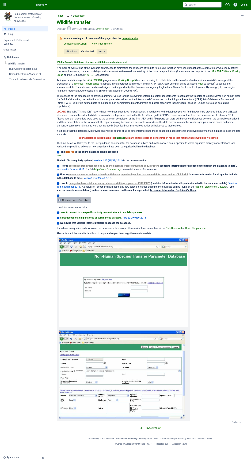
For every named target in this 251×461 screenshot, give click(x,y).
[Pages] (25, 28)
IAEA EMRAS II (94, 80)
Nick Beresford (174, 228)
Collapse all (22, 40)
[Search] (185, 4)
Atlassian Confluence (135, 444)
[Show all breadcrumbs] (68, 15)
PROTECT (89, 75)
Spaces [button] (40, 4)
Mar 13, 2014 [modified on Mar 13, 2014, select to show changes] (103, 29)
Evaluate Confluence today (199, 438)
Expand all (9, 40)
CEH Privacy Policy (150, 428)
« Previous (71, 51)
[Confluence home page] (19, 5)
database (120, 137)
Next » (101, 51)
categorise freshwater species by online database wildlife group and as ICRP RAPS (114, 165)
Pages (60, 15)
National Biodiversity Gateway (211, 186)
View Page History (102, 43)
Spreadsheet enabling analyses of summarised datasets (90, 217)
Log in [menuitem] (244, 4)
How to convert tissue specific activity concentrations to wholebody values (101, 212)
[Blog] (25, 34)
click (200, 83)
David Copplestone (195, 228)
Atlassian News (179, 444)
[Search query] (202, 5)
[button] (4, 4)
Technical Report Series (86, 83)
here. (59, 155)
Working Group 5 (127, 80)
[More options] (242, 15)
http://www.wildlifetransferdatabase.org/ (106, 62)
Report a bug (162, 444)
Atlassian (150, 451)
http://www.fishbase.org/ (107, 169)
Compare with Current (75, 43)
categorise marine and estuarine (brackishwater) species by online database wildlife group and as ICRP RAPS (128, 174)
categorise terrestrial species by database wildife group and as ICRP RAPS (109, 183)
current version (130, 38)
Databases (79, 15)
